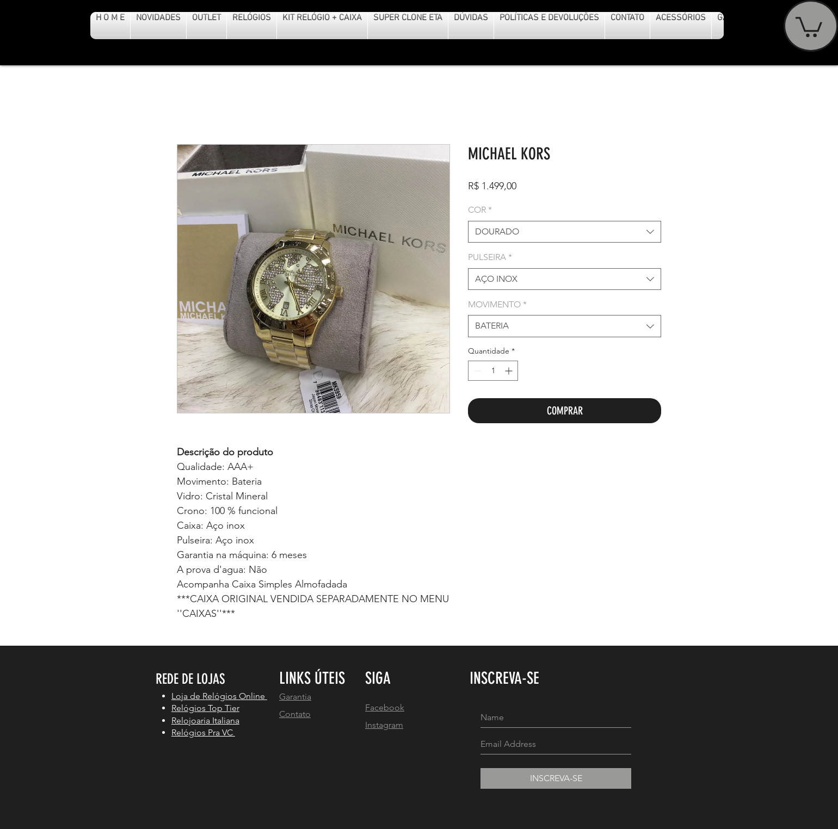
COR (480, 210)
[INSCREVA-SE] (555, 778)
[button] (809, 26)
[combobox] (564, 232)
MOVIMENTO (497, 304)
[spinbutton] (493, 370)
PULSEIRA (490, 257)
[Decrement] (476, 370)
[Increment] (509, 370)
